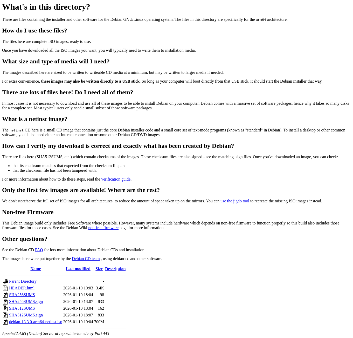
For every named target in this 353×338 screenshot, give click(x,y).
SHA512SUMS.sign (26, 315)
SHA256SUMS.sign (26, 301)
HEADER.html (21, 288)
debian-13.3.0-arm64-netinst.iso (35, 322)
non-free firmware (103, 228)
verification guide (115, 179)
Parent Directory (23, 281)
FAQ (39, 250)
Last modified (78, 269)
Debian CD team (86, 258)
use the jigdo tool (234, 201)
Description (115, 269)
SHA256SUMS (22, 295)
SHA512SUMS (22, 308)
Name (35, 269)
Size (99, 269)
